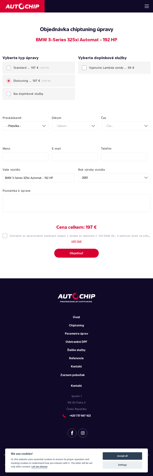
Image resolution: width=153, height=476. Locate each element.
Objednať (76, 253)
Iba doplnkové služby (28, 94)
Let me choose (39, 466)
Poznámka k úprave (16, 190)
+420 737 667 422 (80, 415)
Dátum (57, 118)
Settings (122, 465)
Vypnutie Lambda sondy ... (112, 67)
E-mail (56, 148)
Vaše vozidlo (11, 169)
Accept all (122, 456)
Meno (6, 148)
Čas (103, 118)
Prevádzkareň (12, 118)
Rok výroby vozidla (91, 169)
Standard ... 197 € (31, 67)
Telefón (106, 148)
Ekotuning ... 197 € (32, 80)
